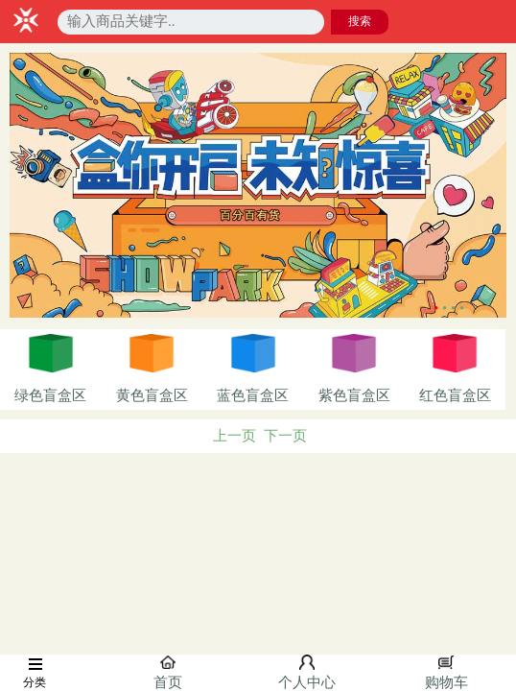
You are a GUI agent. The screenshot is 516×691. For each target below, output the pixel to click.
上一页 (234, 435)
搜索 (359, 21)
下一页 (285, 435)
